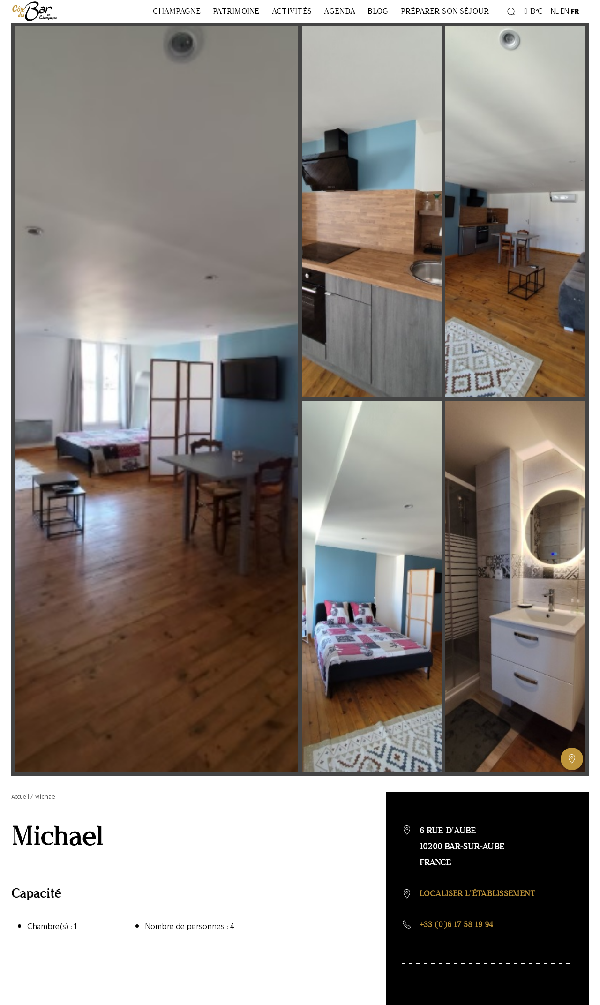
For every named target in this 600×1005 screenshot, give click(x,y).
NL (556, 31)
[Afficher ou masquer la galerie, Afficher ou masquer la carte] (572, 798)
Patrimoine (189, 31)
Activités (267, 31)
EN (566, 31)
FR (576, 31)
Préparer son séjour (460, 30)
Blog (396, 31)
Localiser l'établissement (481, 933)
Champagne (109, 31)
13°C (534, 31)
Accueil (21, 836)
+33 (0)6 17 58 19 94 (459, 965)
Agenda (336, 31)
